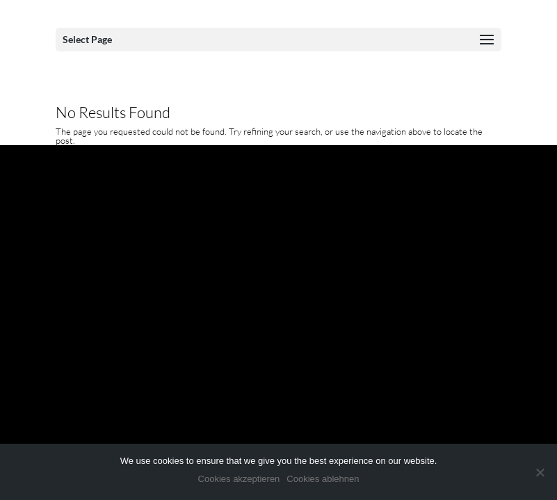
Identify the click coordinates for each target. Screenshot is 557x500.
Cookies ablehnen (322, 479)
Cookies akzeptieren (239, 479)
